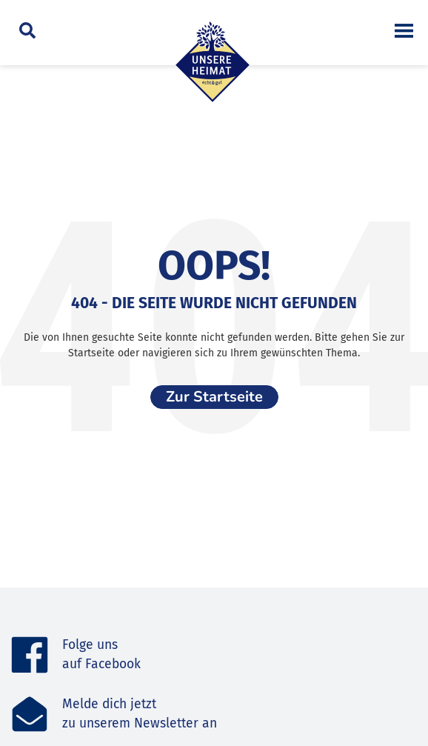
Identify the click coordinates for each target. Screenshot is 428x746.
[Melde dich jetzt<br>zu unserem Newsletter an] (29, 714)
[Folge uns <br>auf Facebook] (29, 655)
